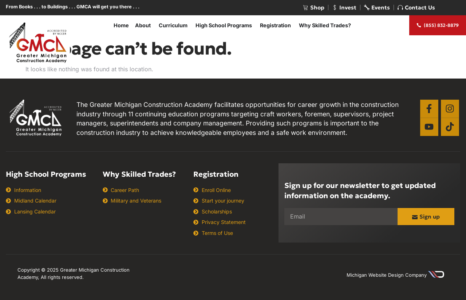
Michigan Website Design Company (387, 275)
